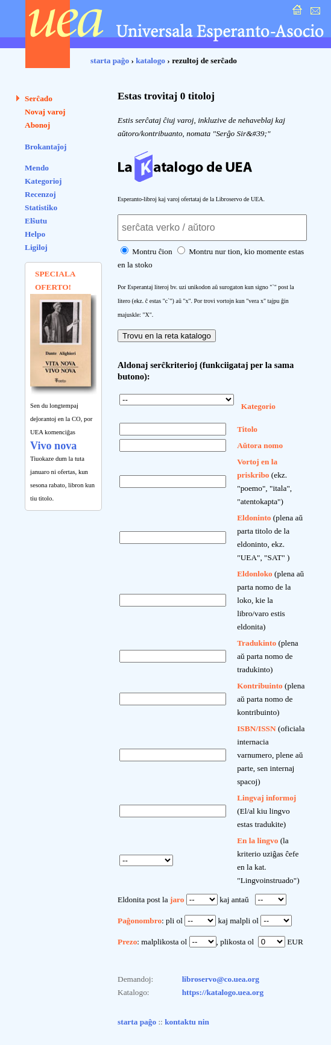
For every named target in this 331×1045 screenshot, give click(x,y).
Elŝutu (36, 220)
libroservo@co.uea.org (220, 979)
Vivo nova (53, 446)
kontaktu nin (187, 1021)
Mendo (37, 167)
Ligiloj (36, 247)
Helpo (35, 234)
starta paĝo (109, 60)
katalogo (150, 60)
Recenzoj (40, 194)
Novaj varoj (45, 111)
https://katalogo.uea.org (223, 992)
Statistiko (41, 207)
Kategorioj (43, 181)
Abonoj (37, 124)
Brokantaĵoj (45, 146)
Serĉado (38, 98)
